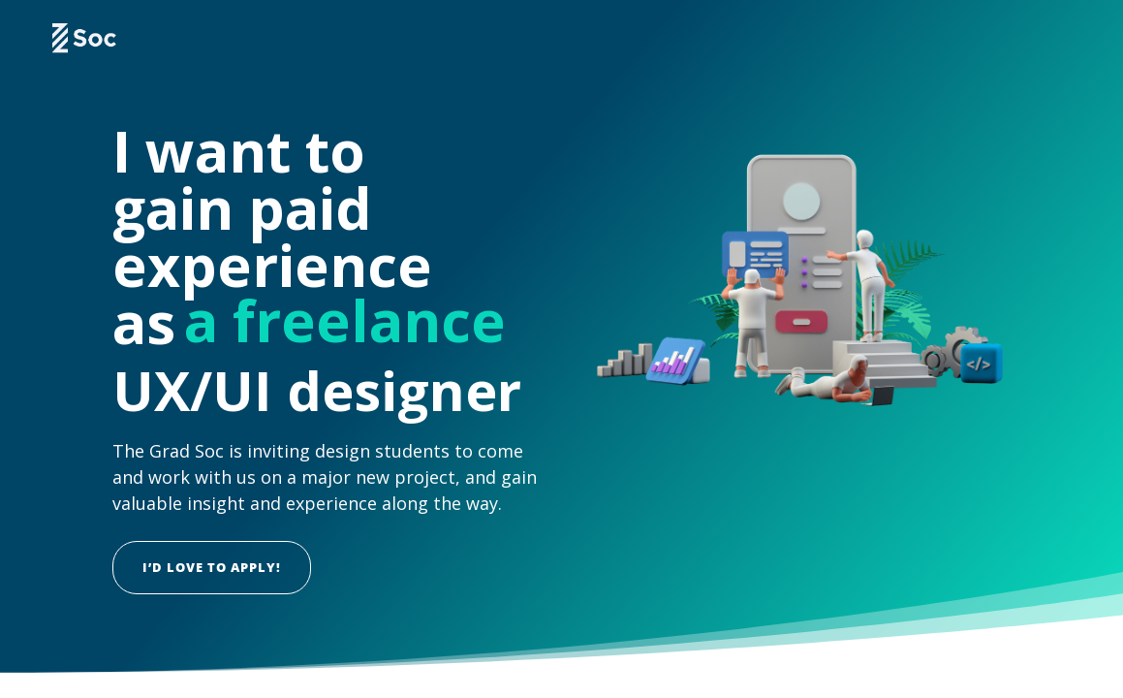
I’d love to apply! (211, 567)
